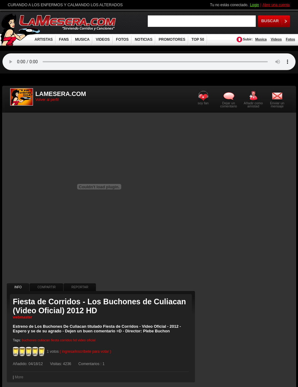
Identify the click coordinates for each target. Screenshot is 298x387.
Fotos (290, 39)
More (19, 377)
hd (75, 340)
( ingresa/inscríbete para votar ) (85, 351)
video (82, 340)
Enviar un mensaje (277, 104)
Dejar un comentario (228, 104)
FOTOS (122, 39)
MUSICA (82, 39)
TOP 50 (198, 39)
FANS (64, 39)
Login (254, 5)
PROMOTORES (172, 39)
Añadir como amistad (253, 104)
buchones (29, 340)
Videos (276, 39)
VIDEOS (103, 39)
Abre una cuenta (276, 5)
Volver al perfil (47, 100)
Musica (261, 39)
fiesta (55, 340)
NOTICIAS (143, 39)
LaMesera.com (68, 22)
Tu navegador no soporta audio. (149, 61)
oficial (91, 340)
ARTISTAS (44, 39)
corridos (66, 340)
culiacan (44, 340)
